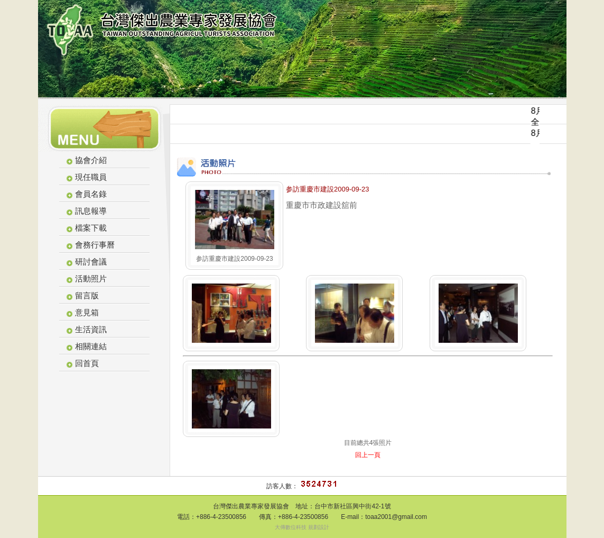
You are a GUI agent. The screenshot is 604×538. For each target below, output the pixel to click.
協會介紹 (91, 160)
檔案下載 (91, 227)
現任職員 (91, 176)
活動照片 (91, 278)
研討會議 (91, 261)
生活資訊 (91, 329)
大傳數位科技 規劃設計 (302, 527)
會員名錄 (91, 193)
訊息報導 (91, 210)
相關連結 (91, 346)
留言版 (87, 295)
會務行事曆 (95, 244)
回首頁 (87, 363)
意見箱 (87, 312)
